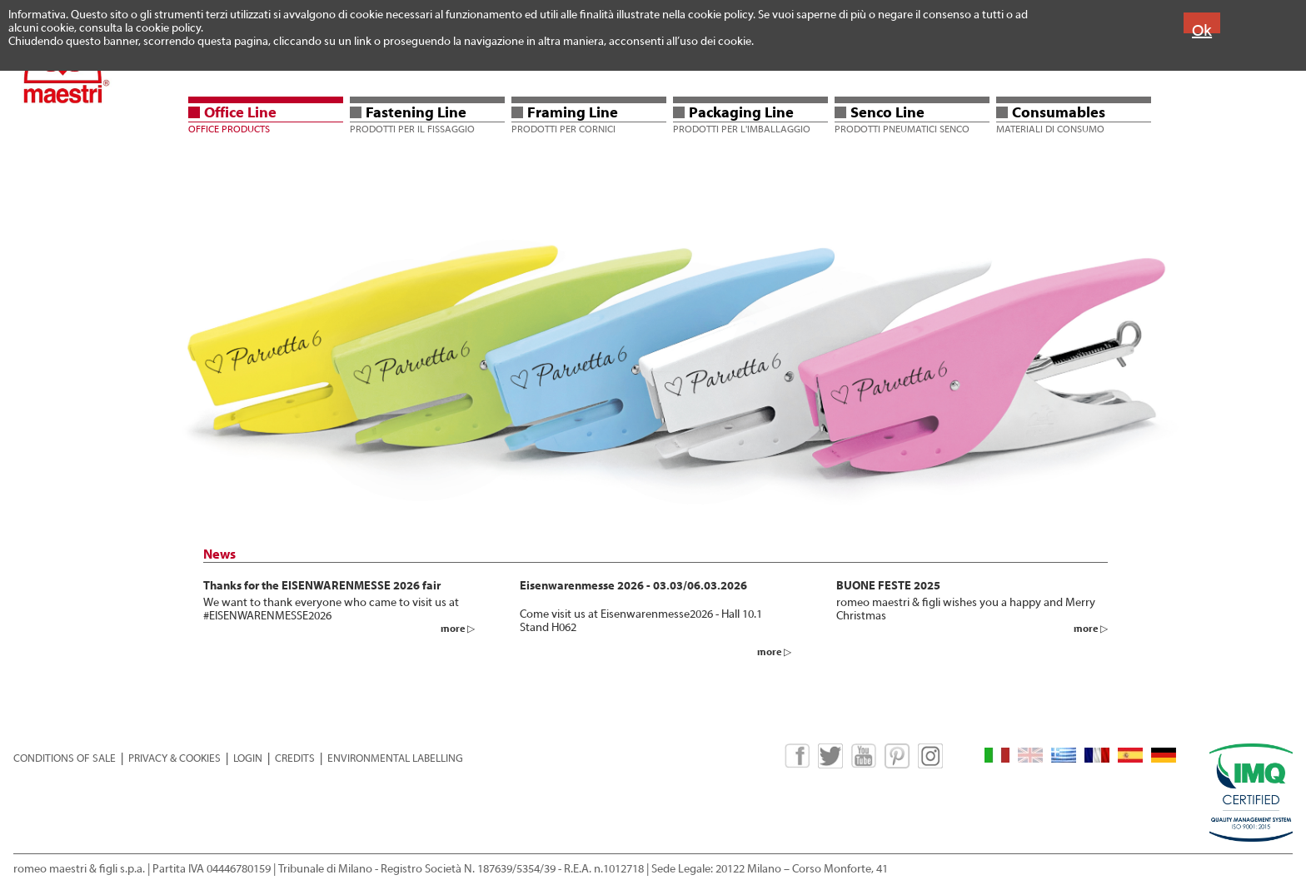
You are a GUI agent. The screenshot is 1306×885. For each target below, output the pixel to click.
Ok (1202, 30)
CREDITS (295, 758)
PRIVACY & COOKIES (174, 758)
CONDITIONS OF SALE (64, 758)
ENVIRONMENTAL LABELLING (395, 758)
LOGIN (247, 758)
